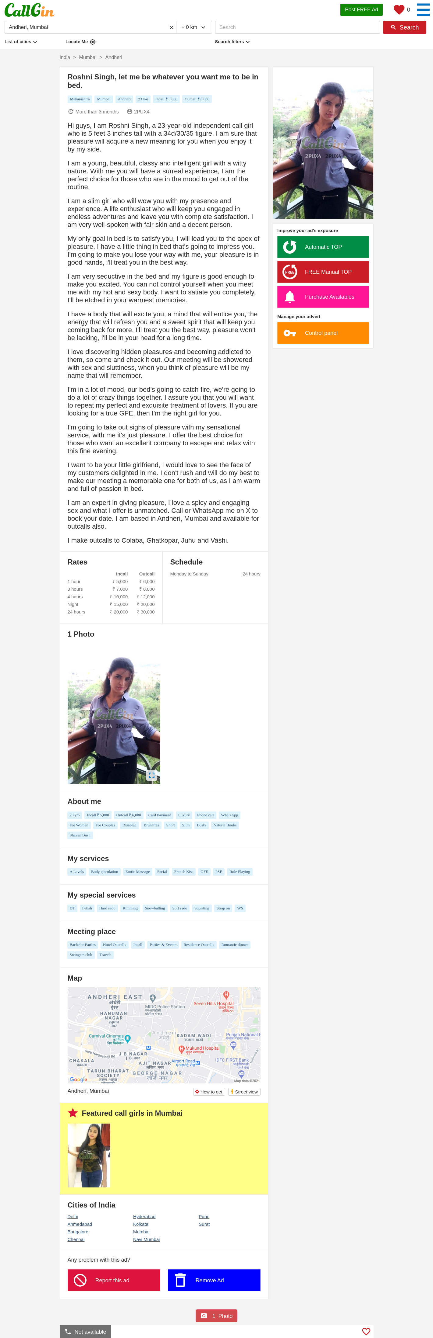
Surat (204, 1224)
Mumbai (141, 1231)
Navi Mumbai (146, 1239)
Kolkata (140, 1224)
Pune (204, 1216)
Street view (244, 1091)
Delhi (73, 1216)
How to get (208, 1091)
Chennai (76, 1239)
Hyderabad (144, 1216)
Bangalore (78, 1231)
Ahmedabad (80, 1224)
